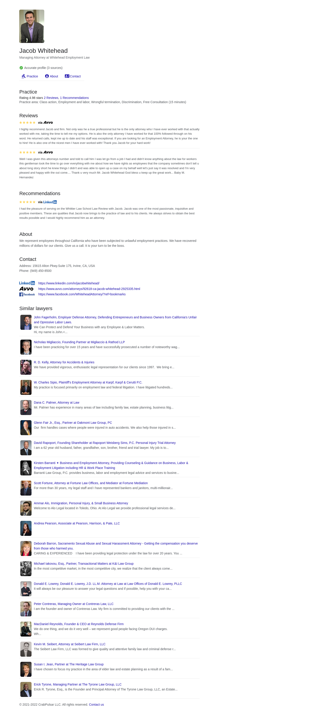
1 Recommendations (74, 98)
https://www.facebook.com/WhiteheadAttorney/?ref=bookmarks (81, 294)
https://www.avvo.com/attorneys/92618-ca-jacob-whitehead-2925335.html (89, 289)
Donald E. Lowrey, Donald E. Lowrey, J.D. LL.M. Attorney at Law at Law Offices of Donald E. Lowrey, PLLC (108, 584)
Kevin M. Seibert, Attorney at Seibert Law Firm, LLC (70, 644)
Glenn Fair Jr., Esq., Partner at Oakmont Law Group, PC (73, 422)
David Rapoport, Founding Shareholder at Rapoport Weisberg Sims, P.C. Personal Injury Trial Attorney (105, 443)
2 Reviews (51, 98)
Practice (32, 76)
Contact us (96, 704)
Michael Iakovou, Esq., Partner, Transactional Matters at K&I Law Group (83, 563)
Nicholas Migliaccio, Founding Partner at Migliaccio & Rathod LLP (79, 342)
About (54, 76)
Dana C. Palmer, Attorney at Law (56, 402)
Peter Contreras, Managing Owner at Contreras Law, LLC (73, 604)
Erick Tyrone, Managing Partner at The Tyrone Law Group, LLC (77, 684)
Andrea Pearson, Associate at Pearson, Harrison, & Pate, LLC (77, 523)
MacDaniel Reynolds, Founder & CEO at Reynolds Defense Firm (79, 624)
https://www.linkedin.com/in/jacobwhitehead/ (68, 283)
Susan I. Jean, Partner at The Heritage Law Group (69, 664)
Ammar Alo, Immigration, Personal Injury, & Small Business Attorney (81, 503)
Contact (75, 76)
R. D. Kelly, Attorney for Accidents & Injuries (64, 362)
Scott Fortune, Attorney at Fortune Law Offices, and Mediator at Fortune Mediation (91, 483)
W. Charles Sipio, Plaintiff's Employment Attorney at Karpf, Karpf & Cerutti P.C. (88, 382)
